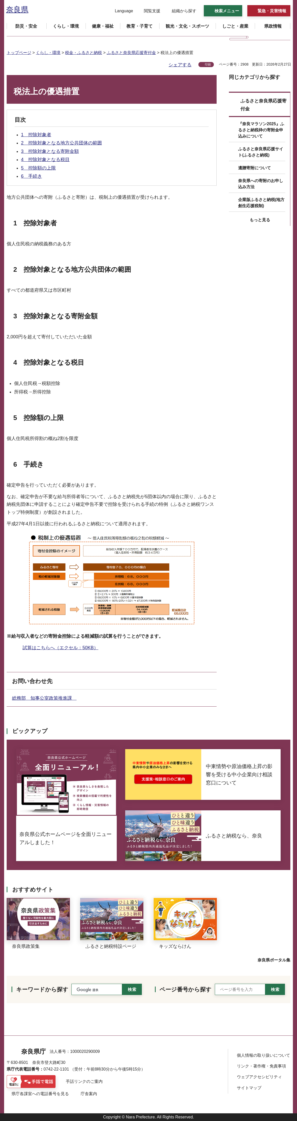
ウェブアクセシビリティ (259, 1077)
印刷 (208, 64)
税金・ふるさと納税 (83, 52)
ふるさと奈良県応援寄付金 (131, 52)
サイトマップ (249, 1088)
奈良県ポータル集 (274, 960)
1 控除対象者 (36, 134)
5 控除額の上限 (38, 168)
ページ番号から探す (185, 989)
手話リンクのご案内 (84, 1081)
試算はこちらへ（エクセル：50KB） (60, 647)
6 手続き (31, 176)
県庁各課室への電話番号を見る (40, 1094)
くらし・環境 (48, 52)
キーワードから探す (42, 989)
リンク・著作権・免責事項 (261, 1066)
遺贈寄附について (254, 168)
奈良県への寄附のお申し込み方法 (260, 184)
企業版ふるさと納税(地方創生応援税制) (261, 202)
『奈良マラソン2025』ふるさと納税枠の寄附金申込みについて (261, 130)
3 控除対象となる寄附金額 (50, 151)
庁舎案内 (89, 1094)
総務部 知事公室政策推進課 (44, 698)
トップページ (19, 52)
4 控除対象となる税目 (45, 159)
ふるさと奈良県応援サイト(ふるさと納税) (260, 152)
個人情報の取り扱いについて (263, 1055)
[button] (121, 11)
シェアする (180, 64)
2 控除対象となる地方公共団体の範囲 (61, 142)
